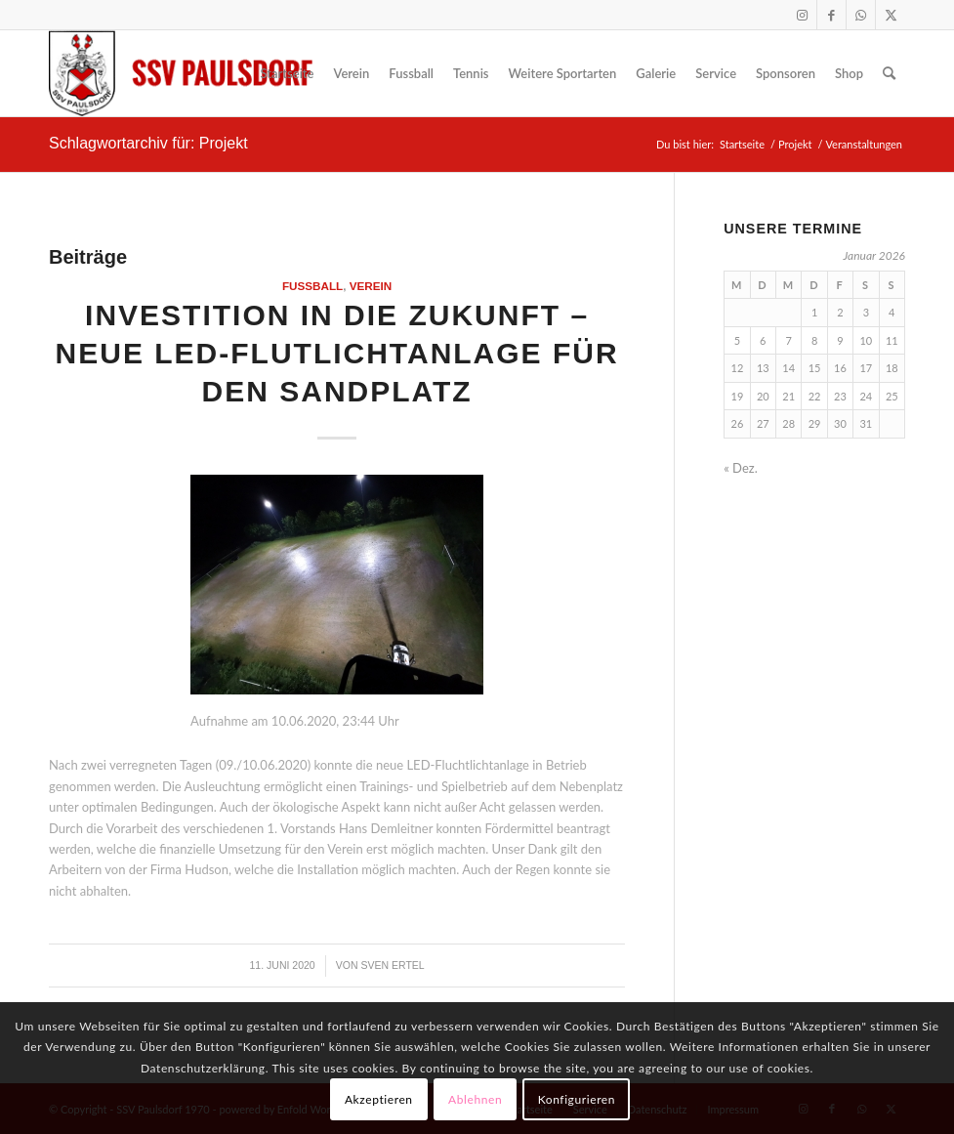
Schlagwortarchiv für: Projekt (148, 143)
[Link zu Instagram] (802, 14)
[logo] (180, 73)
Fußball (312, 285)
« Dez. (741, 468)
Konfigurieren (576, 1099)
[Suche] (889, 73)
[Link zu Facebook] (831, 14)
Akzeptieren (379, 1099)
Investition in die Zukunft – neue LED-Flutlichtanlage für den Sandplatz (337, 353)
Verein (371, 285)
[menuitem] (286, 73)
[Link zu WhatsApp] (861, 14)
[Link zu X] (890, 14)
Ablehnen (475, 1099)
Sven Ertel (392, 965)
